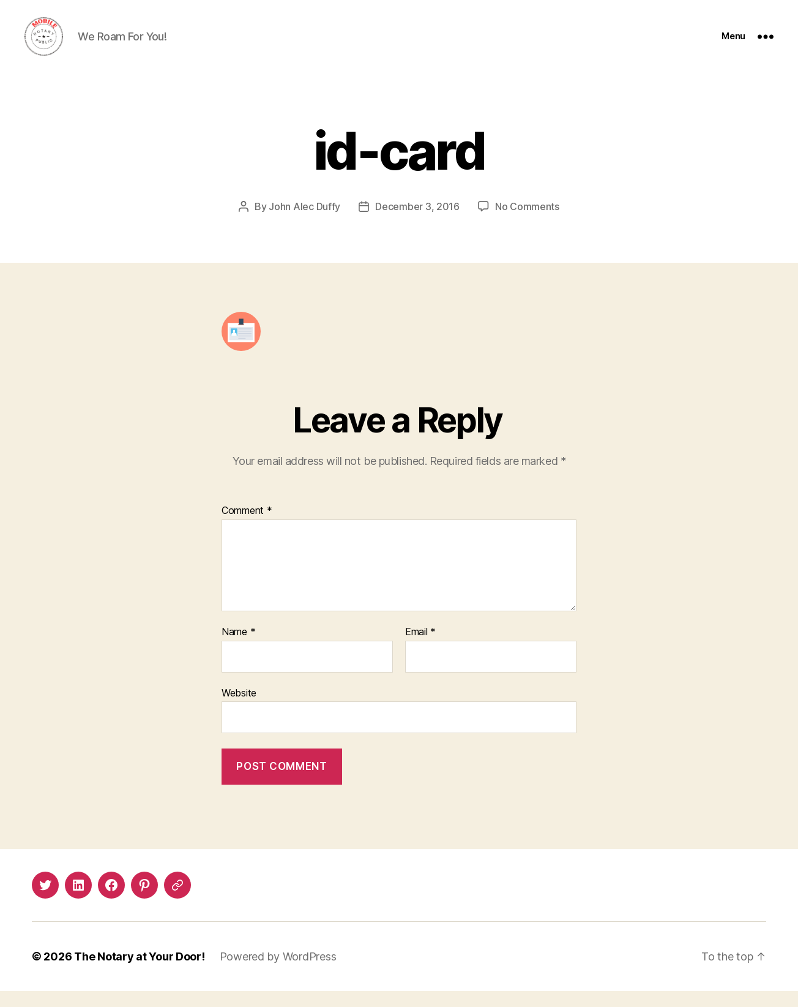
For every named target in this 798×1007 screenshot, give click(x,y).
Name (238, 648)
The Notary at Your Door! (139, 972)
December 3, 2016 (417, 223)
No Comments (527, 223)
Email (420, 648)
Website (239, 709)
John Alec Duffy (304, 223)
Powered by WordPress (278, 972)
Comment (247, 527)
